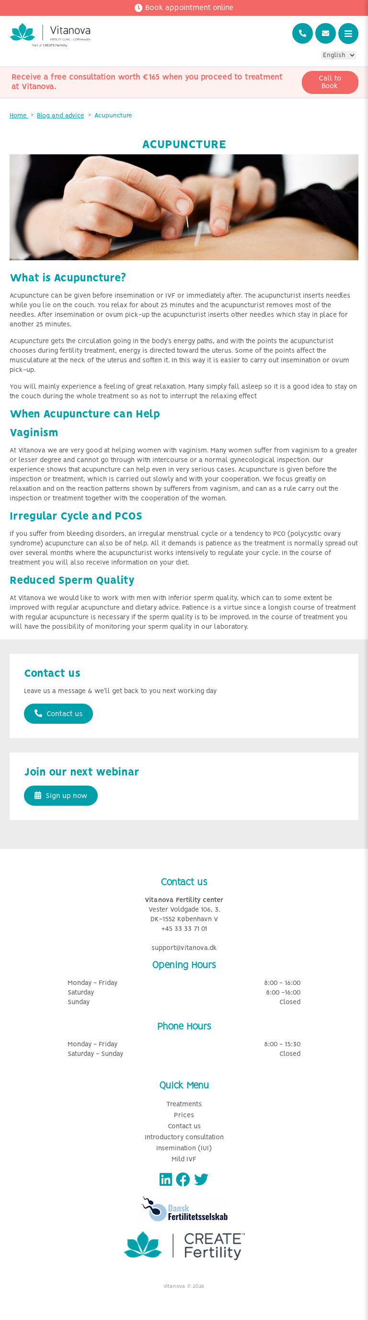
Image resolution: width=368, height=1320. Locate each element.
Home (19, 115)
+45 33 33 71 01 (184, 929)
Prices (184, 1115)
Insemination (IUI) (184, 1148)
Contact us (58, 713)
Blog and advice (60, 115)
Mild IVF (184, 1159)
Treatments (184, 1104)
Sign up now (60, 795)
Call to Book (330, 82)
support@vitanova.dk (184, 948)
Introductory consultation (184, 1137)
